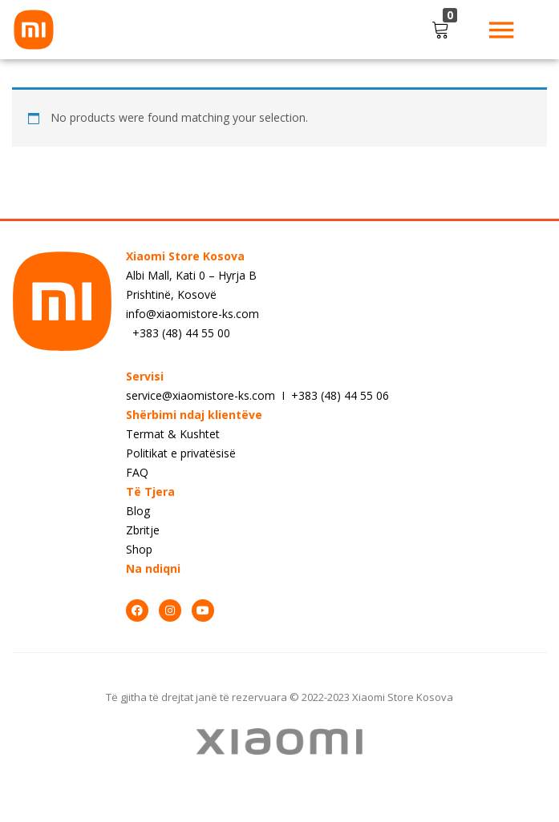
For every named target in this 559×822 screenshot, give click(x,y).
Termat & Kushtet (173, 433)
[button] (443, 29)
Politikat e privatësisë (181, 453)
